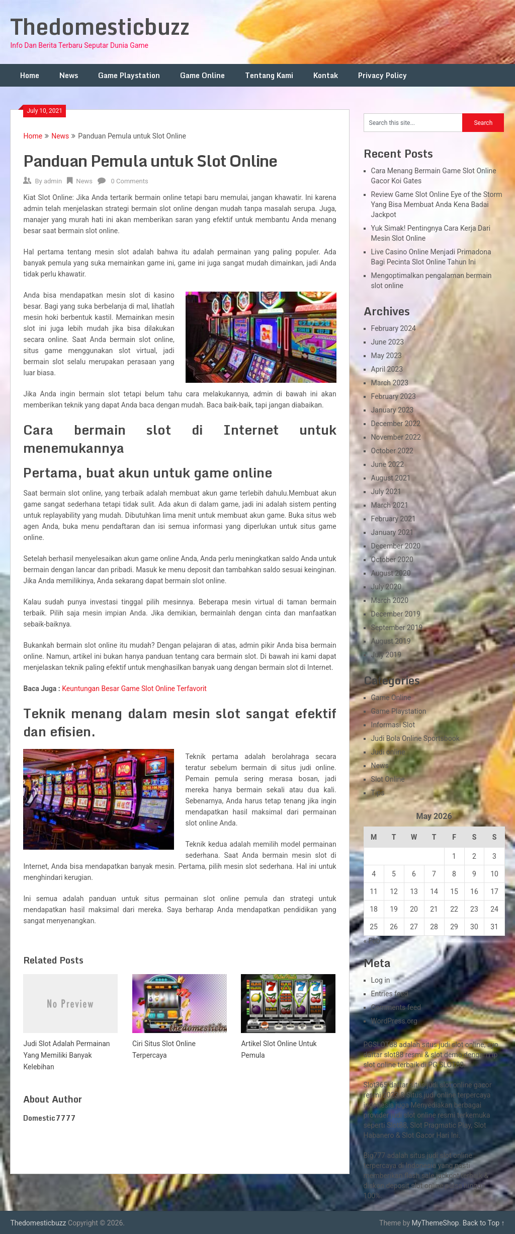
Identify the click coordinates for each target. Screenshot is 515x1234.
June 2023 (387, 342)
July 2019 (386, 655)
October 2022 (392, 451)
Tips (378, 793)
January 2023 (392, 410)
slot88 (393, 1055)
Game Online (202, 75)
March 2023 (389, 383)
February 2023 (393, 396)
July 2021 (386, 492)
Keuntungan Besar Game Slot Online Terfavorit (134, 688)
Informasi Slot (393, 725)
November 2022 (396, 437)
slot (409, 1115)
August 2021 (391, 478)
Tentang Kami (269, 75)
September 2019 (397, 628)
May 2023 (386, 356)
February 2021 (393, 519)
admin (53, 181)
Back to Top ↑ (484, 1223)
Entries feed (389, 994)
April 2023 (387, 369)
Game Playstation (129, 75)
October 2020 (392, 560)
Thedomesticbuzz (100, 26)
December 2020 (396, 546)
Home (29, 75)
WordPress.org (394, 1021)
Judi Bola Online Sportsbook (415, 738)
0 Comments (129, 181)
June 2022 (387, 464)
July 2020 (386, 587)
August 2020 (391, 573)
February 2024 (393, 328)
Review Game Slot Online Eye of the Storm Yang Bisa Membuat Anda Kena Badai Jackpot (436, 204)
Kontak (325, 75)
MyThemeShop (435, 1223)
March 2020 (389, 600)
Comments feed (396, 1007)
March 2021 (389, 505)
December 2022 (396, 424)
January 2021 (392, 532)
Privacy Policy (382, 75)
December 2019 (396, 614)
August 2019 (391, 641)
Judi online (388, 752)
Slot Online (388, 779)
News (68, 75)
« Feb (372, 941)
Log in (380, 980)
